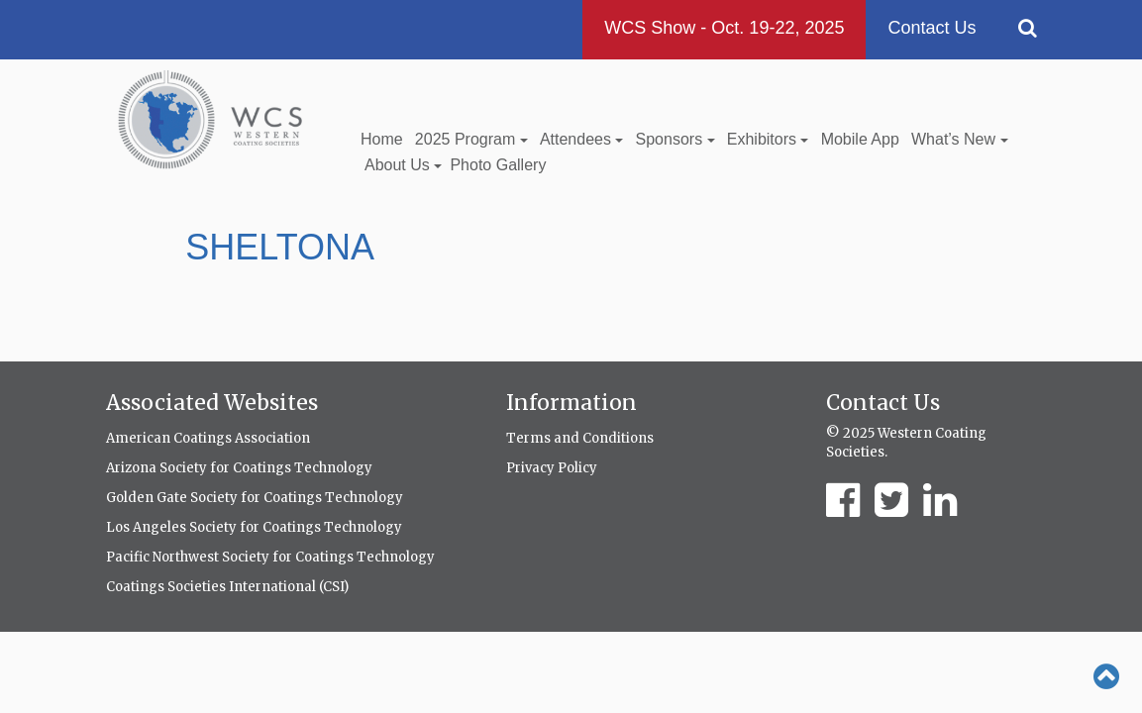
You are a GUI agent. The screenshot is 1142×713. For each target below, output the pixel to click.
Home (382, 139)
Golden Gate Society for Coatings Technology (254, 497)
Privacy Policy (551, 467)
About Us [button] (403, 164)
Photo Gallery (498, 164)
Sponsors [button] (675, 139)
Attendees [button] (582, 139)
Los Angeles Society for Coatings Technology (254, 527)
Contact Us (931, 28)
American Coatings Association (208, 438)
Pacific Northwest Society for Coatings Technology (270, 557)
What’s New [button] (959, 139)
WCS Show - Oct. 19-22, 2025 (724, 28)
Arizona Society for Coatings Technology (239, 467)
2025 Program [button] (471, 139)
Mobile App (860, 139)
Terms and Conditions (580, 438)
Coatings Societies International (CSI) (227, 586)
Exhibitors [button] (768, 139)
